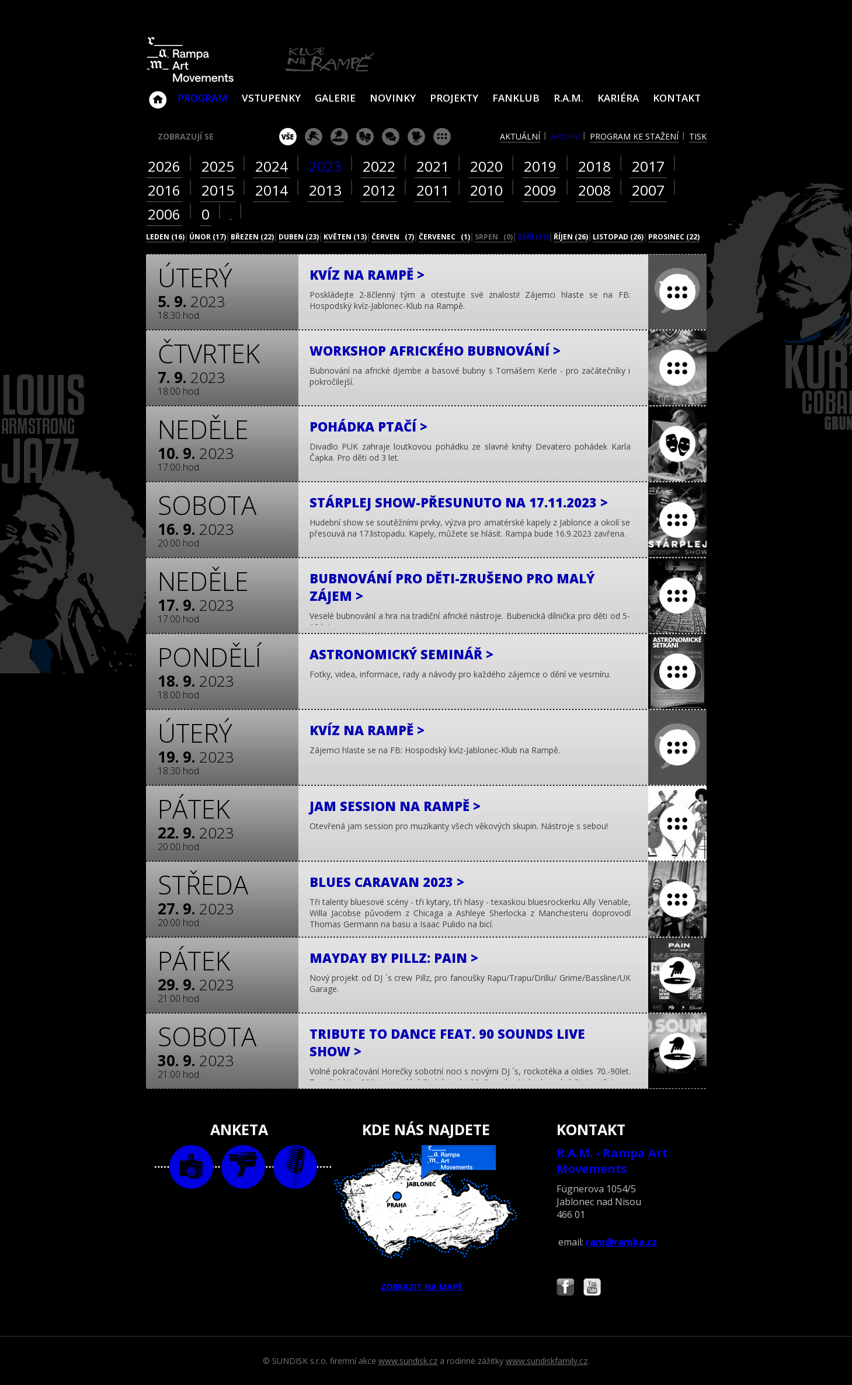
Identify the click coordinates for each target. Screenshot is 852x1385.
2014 (271, 190)
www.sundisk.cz (407, 1360)
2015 (217, 190)
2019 (540, 166)
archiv (565, 136)
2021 (432, 166)
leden (165, 237)
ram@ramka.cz (621, 1242)
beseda (390, 136)
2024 (271, 166)
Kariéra (618, 98)
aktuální (520, 136)
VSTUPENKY (271, 98)
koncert (313, 136)
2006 (164, 214)
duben (299, 237)
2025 (217, 166)
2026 (164, 166)
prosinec (674, 237)
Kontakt (677, 98)
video (243, 1167)
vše (288, 136)
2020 (486, 166)
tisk (698, 136)
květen (345, 237)
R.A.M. (568, 98)
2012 (379, 190)
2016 (164, 190)
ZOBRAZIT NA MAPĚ (425, 1218)
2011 (432, 190)
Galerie (335, 98)
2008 (594, 190)
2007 (648, 190)
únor (207, 237)
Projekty (454, 98)
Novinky (393, 98)
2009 (540, 190)
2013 (325, 190)
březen (252, 237)
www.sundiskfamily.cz (546, 1360)
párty (339, 136)
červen (392, 237)
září (533, 237)
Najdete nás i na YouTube (592, 1288)
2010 (486, 190)
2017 (648, 166)
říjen (571, 237)
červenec (444, 237)
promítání (416, 136)
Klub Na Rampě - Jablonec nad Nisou (157, 94)
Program (203, 98)
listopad (618, 237)
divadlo (365, 136)
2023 (325, 166)
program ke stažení (634, 136)
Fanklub (516, 98)
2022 (379, 166)
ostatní (442, 136)
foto (191, 1167)
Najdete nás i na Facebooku (565, 1288)
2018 (594, 166)
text (295, 1167)
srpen (494, 237)
